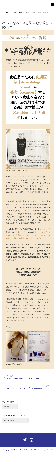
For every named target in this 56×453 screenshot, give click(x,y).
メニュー (52, 5)
